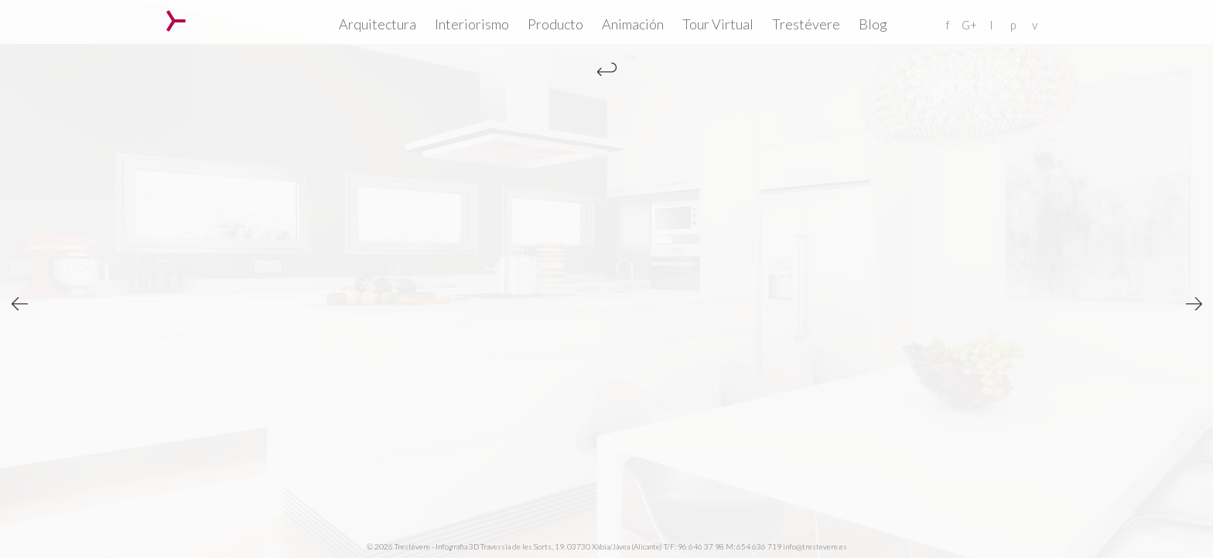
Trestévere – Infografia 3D (176, 21)
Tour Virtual (717, 24)
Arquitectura (377, 24)
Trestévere (806, 24)
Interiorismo (472, 24)
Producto (555, 24)
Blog (873, 24)
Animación (633, 24)
